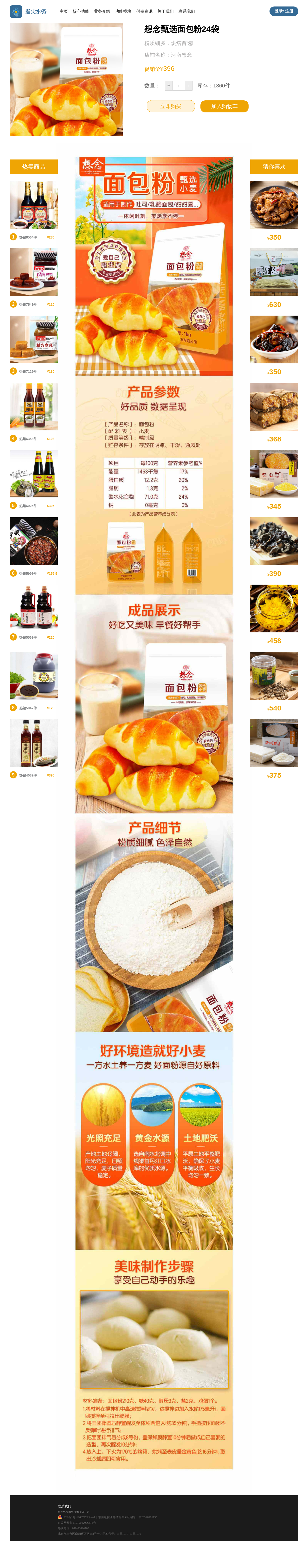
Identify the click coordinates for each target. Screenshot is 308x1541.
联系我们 (187, 11)
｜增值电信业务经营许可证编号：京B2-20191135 (126, 1517)
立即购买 (170, 106)
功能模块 (123, 11)
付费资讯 (144, 11)
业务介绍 (102, 11)
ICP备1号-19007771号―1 (79, 1517)
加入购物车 (224, 106)
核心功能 (81, 11)
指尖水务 (29, 11)
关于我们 (165, 11)
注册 (289, 11)
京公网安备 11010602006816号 (77, 1522)
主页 (64, 11)
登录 (279, 11)
